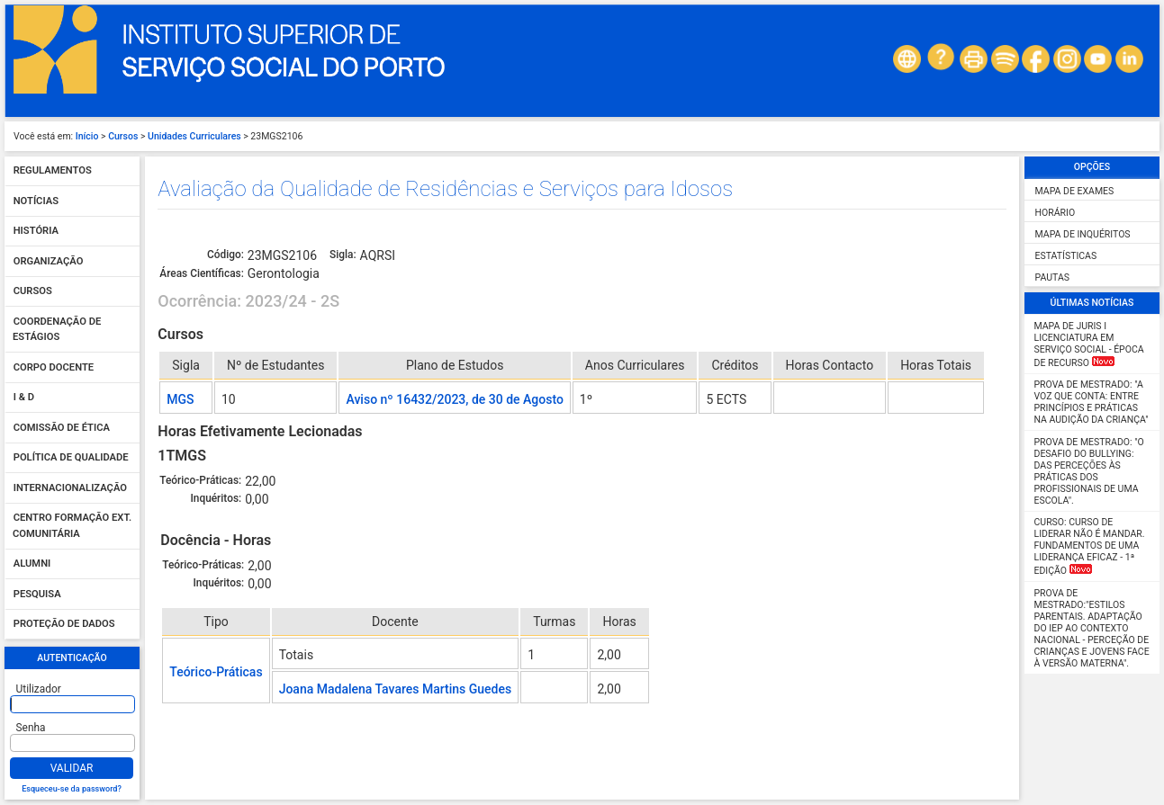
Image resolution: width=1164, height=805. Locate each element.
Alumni (32, 564)
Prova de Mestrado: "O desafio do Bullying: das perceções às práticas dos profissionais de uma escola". (1089, 471)
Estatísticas (1066, 256)
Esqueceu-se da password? (72, 788)
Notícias (36, 201)
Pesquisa (37, 594)
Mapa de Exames (1074, 191)
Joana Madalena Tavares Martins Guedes (395, 689)
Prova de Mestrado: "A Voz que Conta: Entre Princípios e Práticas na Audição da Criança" (1091, 402)
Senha (31, 727)
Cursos (123, 136)
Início (87, 136)
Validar (72, 768)
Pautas (1052, 277)
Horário (1055, 213)
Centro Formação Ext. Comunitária (72, 527)
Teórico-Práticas (215, 672)
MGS (180, 399)
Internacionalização (70, 488)
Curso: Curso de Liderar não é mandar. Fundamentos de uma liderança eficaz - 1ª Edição (1089, 546)
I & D (24, 398)
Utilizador (38, 689)
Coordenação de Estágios (57, 330)
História (36, 231)
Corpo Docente (54, 367)
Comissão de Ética (62, 428)
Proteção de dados (64, 625)
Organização (49, 261)
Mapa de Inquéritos (1083, 234)
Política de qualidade (71, 458)
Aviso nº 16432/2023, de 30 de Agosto (454, 399)
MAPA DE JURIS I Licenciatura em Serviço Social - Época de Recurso (1089, 344)
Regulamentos (53, 171)
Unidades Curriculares (194, 136)
